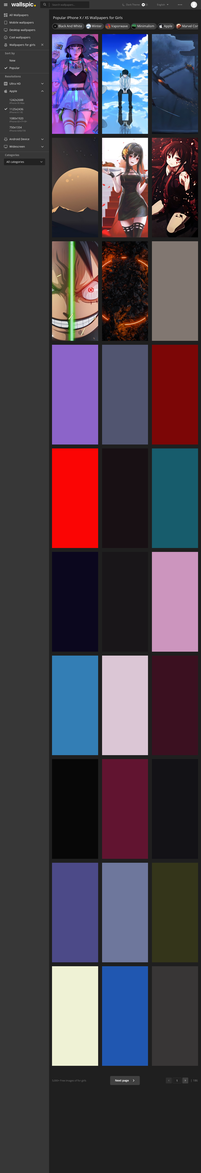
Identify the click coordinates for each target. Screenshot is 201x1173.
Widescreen (14, 146)
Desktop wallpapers (19, 30)
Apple (10, 91)
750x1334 (15, 127)
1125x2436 (29, 109)
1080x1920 (16, 118)
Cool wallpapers (17, 37)
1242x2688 (16, 99)
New (12, 60)
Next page (125, 1080)
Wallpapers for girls (23, 45)
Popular (14, 68)
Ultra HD (12, 83)
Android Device (16, 139)
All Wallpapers (16, 15)
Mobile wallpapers (19, 22)
